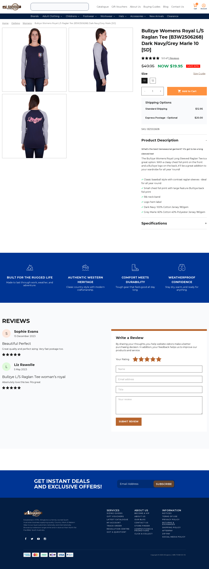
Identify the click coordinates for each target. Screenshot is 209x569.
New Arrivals (157, 16)
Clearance (172, 16)
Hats (122, 16)
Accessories (138, 16)
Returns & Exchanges (168, 523)
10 (144, 80)
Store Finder (142, 526)
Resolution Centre (118, 529)
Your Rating (122, 359)
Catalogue (103, 6)
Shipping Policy (171, 527)
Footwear (89, 16)
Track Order (114, 526)
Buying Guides (151, 6)
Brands (35, 16)
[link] (25, 539)
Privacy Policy (171, 519)
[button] (203, 7)
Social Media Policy (173, 537)
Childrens (72, 16)
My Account (114, 523)
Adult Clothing (52, 16)
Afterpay (167, 531)
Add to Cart (187, 91)
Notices (167, 513)
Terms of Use (169, 516)
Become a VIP (141, 513)
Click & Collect (143, 534)
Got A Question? (116, 532)
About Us (135, 6)
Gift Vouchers (119, 6)
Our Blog (140, 519)
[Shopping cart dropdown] (195, 7)
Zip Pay (166, 534)
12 (153, 80)
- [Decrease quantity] (144, 91)
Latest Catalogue (117, 519)
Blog (165, 6)
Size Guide (199, 73)
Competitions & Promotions (143, 530)
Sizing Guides (114, 513)
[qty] (152, 91)
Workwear (107, 16)
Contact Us (177, 6)
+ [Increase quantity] (160, 91)
